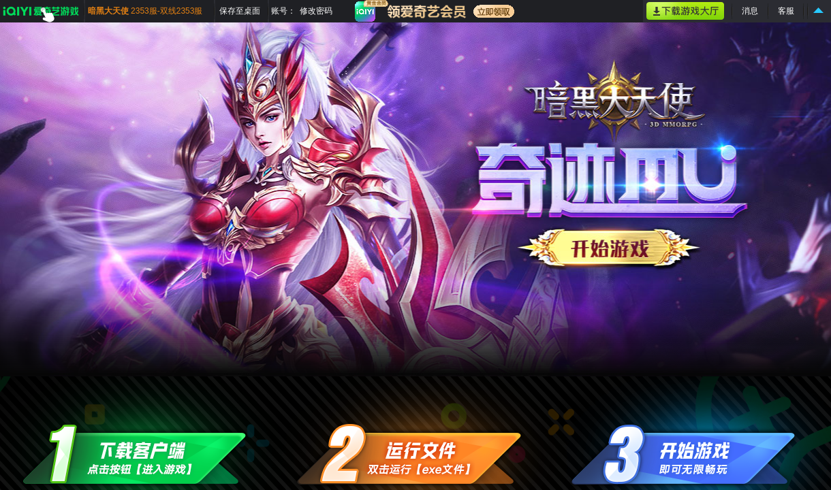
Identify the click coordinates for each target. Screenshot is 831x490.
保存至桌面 (239, 11)
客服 (786, 11)
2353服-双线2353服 (166, 11)
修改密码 (316, 11)
